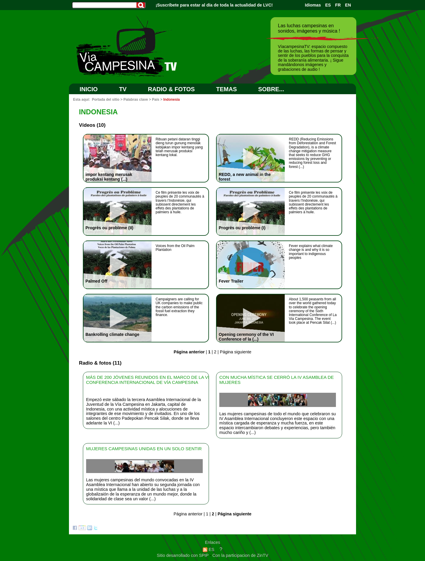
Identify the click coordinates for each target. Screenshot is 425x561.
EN (348, 5)
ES (328, 5)
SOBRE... (271, 89)
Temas (226, 89)
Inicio (89, 89)
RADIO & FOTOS (171, 89)
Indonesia (171, 99)
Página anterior (187, 514)
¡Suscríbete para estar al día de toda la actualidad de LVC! (214, 5)
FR (338, 5)
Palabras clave (135, 99)
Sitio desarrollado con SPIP (183, 555)
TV (123, 89)
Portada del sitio (105, 99)
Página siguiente (235, 352)
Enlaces (212, 542)
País (156, 99)
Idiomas (313, 5)
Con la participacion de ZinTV (240, 555)
